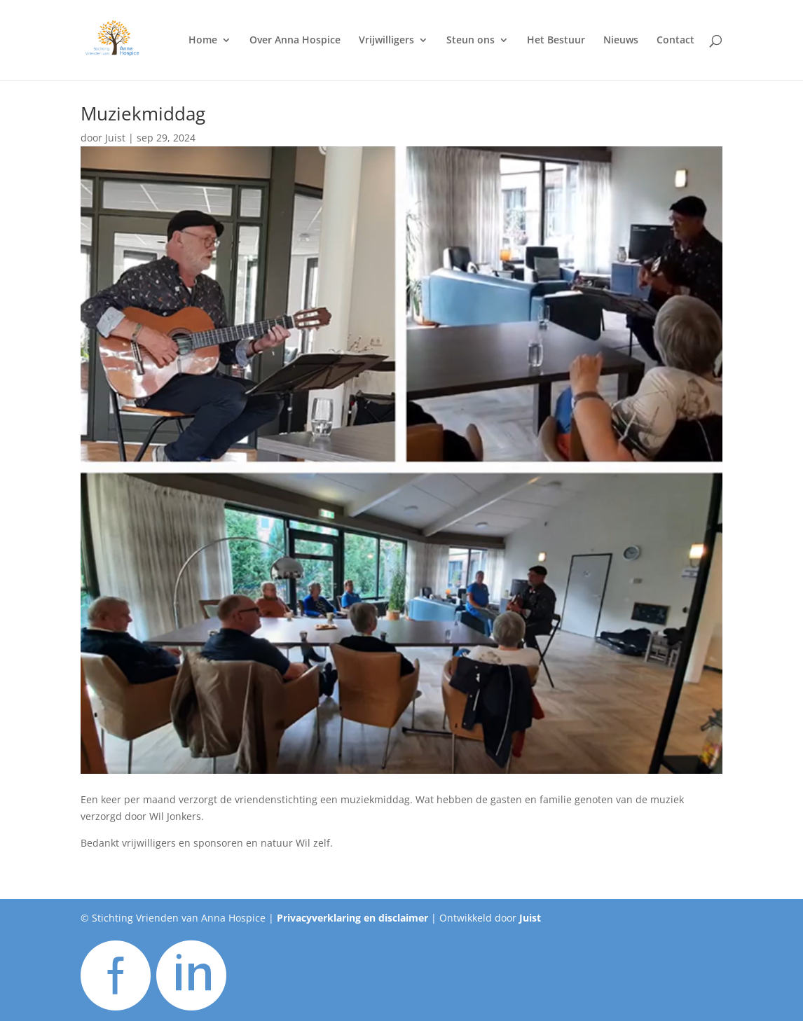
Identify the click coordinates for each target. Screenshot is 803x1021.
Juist (115, 137)
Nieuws (620, 40)
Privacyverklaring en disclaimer (352, 917)
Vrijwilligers (386, 40)
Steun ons (470, 40)
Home (202, 40)
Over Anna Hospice (295, 40)
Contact (675, 40)
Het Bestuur (556, 40)
